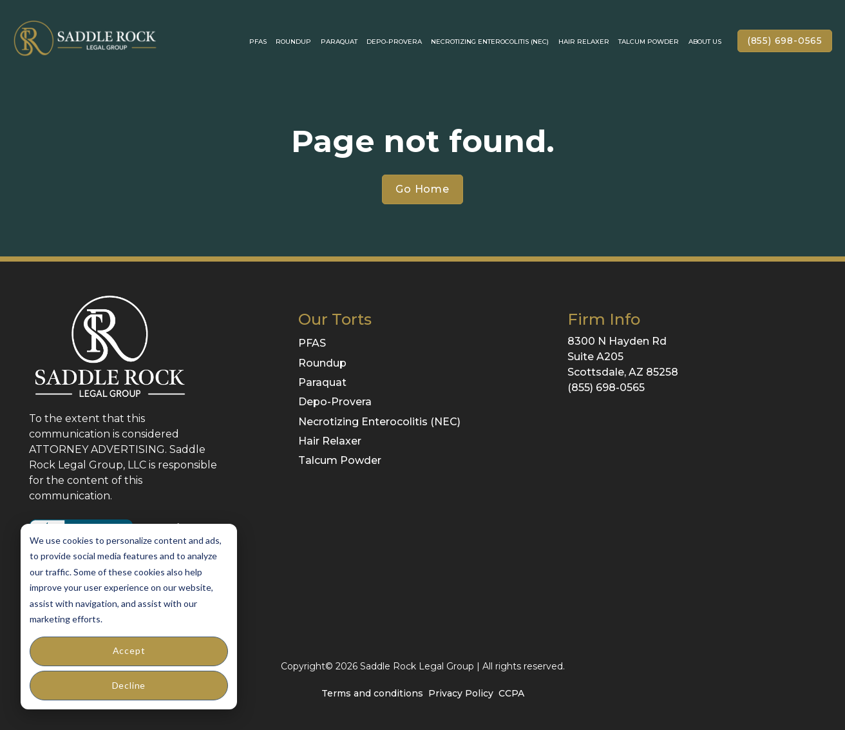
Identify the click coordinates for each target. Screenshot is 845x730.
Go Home (422, 189)
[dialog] (129, 616)
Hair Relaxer (583, 41)
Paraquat (339, 41)
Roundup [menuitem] (322, 363)
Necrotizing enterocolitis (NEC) (490, 41)
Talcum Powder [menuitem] (339, 460)
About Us (704, 41)
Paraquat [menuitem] (322, 382)
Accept (129, 650)
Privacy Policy (460, 693)
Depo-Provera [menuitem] (335, 402)
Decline (129, 685)
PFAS (258, 41)
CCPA (511, 693)
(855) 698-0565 (784, 40)
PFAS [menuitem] (312, 343)
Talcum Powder (648, 41)
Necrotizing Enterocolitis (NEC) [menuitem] (379, 422)
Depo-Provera (394, 41)
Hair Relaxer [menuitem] (329, 441)
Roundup (293, 41)
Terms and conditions (372, 693)
